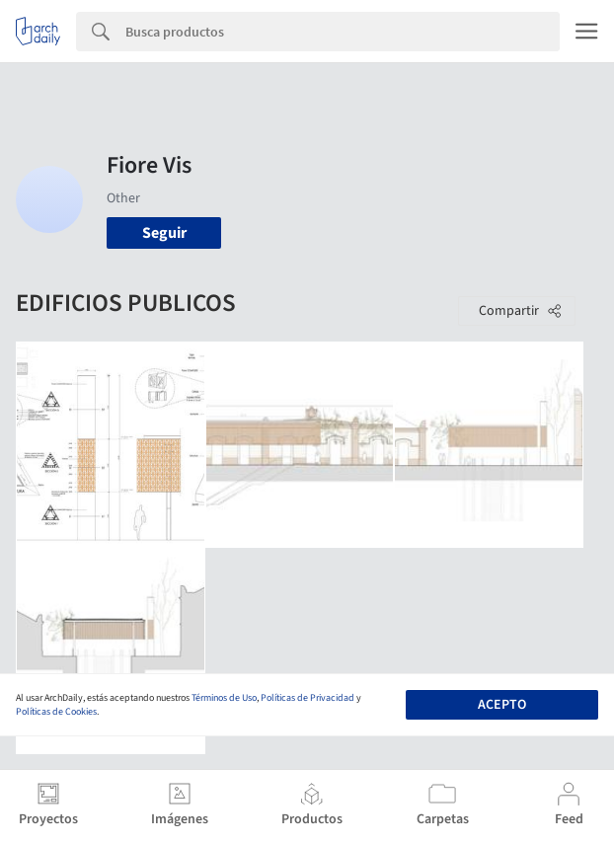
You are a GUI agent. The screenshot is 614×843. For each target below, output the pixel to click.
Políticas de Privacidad (307, 698)
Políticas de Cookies (56, 712)
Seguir (164, 233)
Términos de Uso (224, 698)
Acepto (502, 705)
